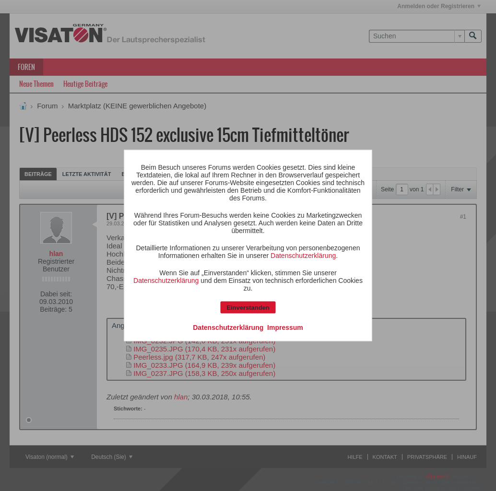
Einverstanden (248, 307)
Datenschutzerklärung (303, 255)
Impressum (285, 327)
